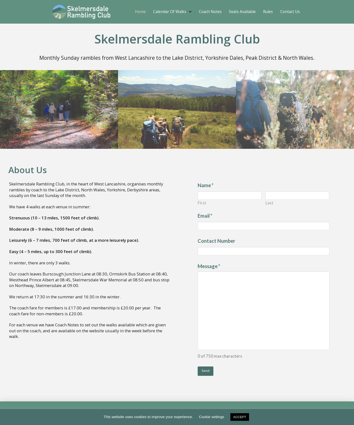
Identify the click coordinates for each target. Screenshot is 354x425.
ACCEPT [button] (239, 417)
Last (269, 203)
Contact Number (216, 241)
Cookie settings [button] (211, 417)
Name (206, 185)
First (202, 203)
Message (209, 266)
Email (205, 216)
